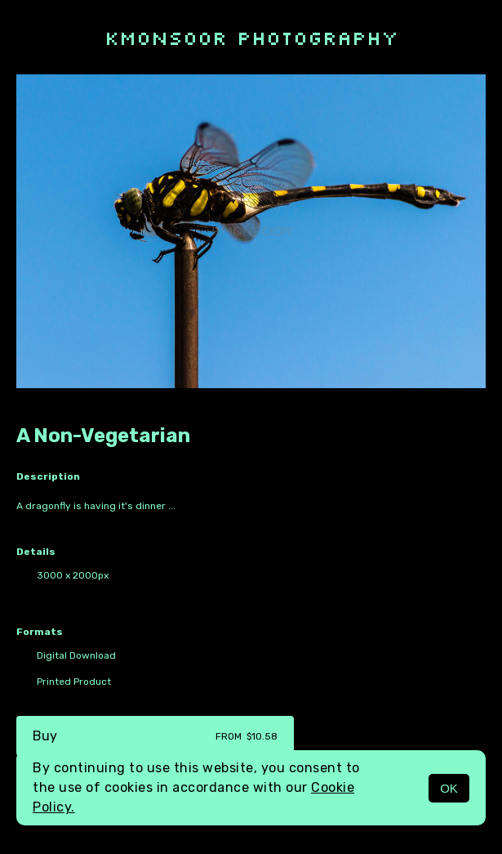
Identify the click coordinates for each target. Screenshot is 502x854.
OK (449, 788)
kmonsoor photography (251, 37)
